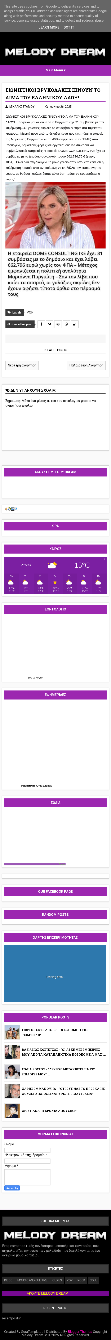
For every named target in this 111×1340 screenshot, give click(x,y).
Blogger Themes (80, 1332)
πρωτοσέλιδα (29, 786)
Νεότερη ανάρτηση (22, 365)
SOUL (93, 1280)
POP (30, 312)
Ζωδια (61, 864)
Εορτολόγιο (35, 677)
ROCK (81, 1280)
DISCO (8, 1280)
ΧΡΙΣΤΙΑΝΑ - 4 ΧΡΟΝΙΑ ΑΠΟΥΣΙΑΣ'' (49, 1111)
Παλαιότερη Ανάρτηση (86, 365)
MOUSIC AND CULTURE (32, 1280)
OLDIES (57, 1280)
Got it (68, 27)
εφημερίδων (46, 786)
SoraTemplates (32, 1332)
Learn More (49, 27)
